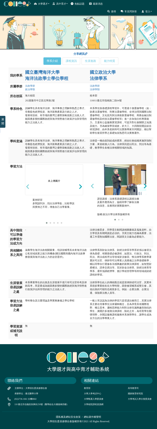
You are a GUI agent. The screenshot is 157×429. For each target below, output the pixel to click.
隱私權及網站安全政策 (68, 417)
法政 (30, 86)
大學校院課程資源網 (93, 404)
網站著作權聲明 (92, 417)
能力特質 (109, 60)
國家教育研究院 (135, 393)
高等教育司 (133, 388)
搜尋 (111, 11)
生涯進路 (90, 60)
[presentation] (27, 186)
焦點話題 (77, 3)
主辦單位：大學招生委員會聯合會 (31, 388)
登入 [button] (146, 11)
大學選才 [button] (41, 3)
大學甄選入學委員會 (93, 399)
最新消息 (96, 3)
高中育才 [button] (60, 3)
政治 (30, 89)
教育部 (87, 388)
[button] (47, 222)
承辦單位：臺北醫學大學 (26, 393)
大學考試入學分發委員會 (140, 399)
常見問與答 (129, 11)
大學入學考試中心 (92, 393)
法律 (95, 89)
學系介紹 (52, 60)
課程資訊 (71, 60)
